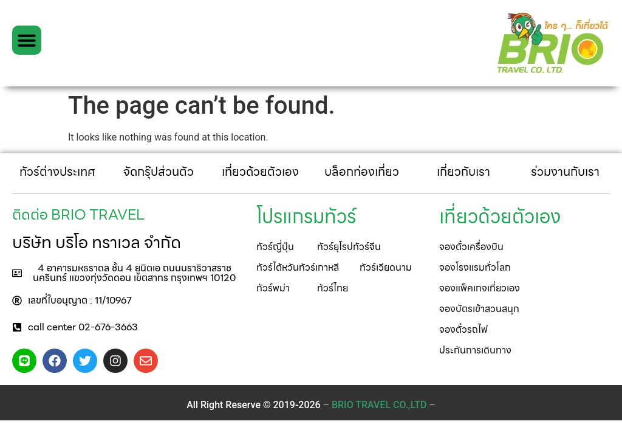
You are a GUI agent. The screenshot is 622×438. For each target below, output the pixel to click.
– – (379, 405)
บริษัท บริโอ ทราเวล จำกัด (96, 242)
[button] (26, 40)
